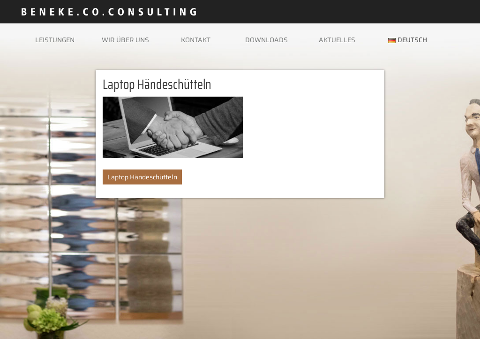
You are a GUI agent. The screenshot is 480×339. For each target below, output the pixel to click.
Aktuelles (337, 40)
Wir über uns (125, 40)
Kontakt (195, 40)
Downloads (266, 40)
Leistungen (55, 40)
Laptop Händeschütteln (142, 177)
